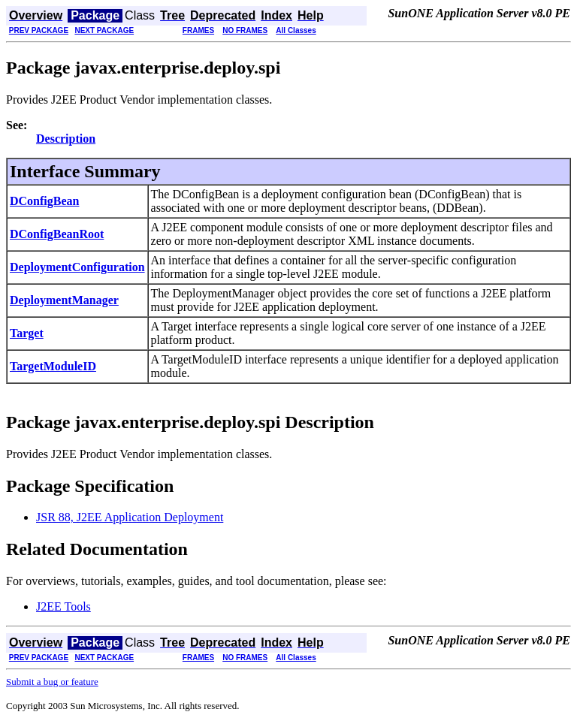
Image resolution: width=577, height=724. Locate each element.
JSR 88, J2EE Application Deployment (129, 517)
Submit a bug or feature (52, 681)
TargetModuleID (53, 366)
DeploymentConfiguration (77, 267)
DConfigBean (44, 201)
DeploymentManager (64, 300)
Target (27, 333)
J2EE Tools (63, 606)
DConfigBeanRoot (57, 234)
